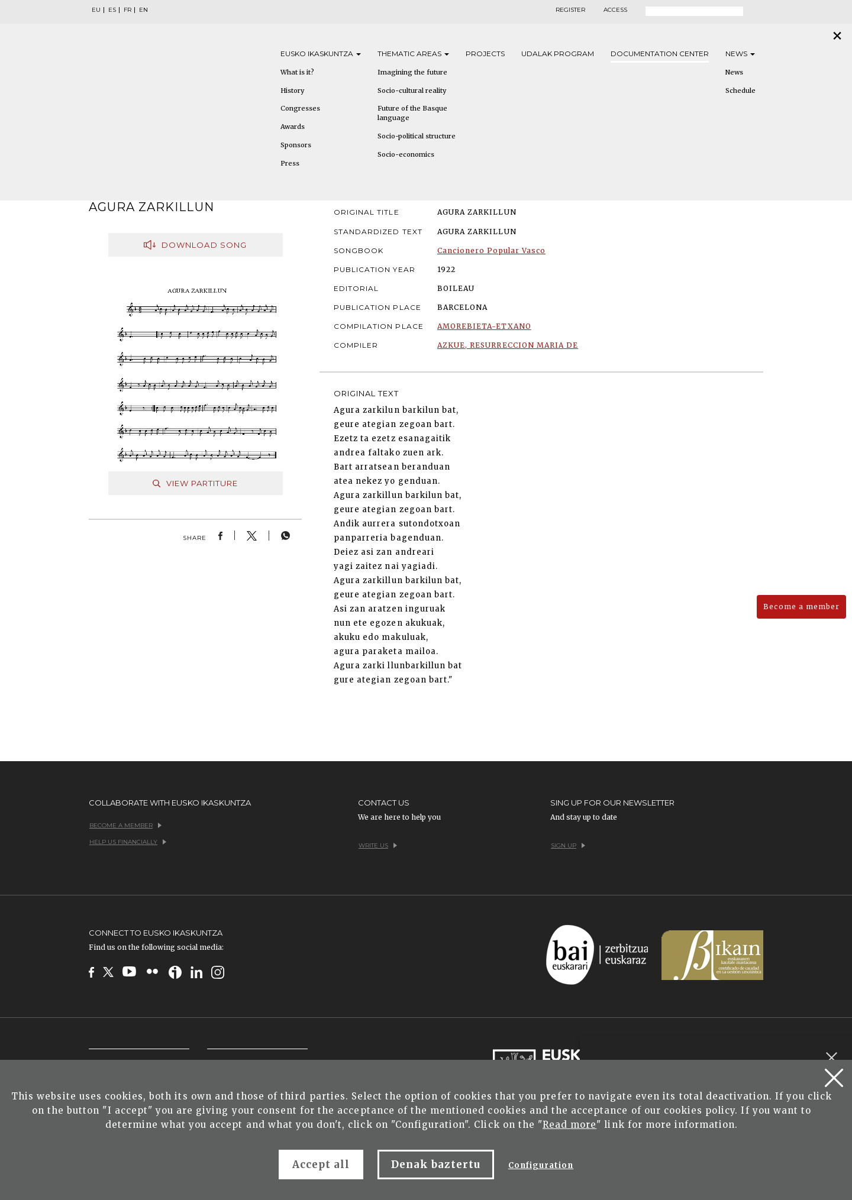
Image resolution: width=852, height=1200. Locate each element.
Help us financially (127, 842)
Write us (378, 845)
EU (96, 10)
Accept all (321, 1164)
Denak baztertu (435, 1164)
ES (112, 10)
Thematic (413, 53)
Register (570, 10)
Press (289, 163)
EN (143, 10)
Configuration (541, 1165)
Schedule (740, 90)
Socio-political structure (416, 136)
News (740, 53)
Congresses (300, 108)
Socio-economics (405, 154)
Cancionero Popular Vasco (491, 250)
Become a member (801, 606)
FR (127, 10)
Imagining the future (412, 72)
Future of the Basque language (412, 113)
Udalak (557, 53)
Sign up (568, 845)
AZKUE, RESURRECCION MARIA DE (507, 345)
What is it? (297, 72)
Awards (292, 126)
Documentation (660, 53)
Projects (485, 53)
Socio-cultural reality (411, 90)
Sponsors (295, 145)
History (292, 90)
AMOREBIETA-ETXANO (484, 326)
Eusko (320, 53)
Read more (569, 1124)
